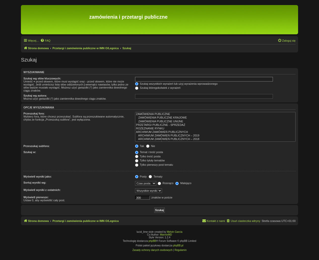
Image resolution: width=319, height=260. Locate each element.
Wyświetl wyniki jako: (37, 176)
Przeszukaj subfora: (36, 146)
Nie (150, 146)
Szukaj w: (29, 152)
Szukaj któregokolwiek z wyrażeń (157, 87)
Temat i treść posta (149, 152)
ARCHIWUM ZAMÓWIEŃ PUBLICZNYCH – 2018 (215, 139)
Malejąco (183, 183)
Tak (139, 146)
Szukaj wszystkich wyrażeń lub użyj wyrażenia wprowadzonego (176, 83)
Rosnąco (165, 183)
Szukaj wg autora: (35, 95)
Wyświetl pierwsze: (36, 197)
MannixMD (166, 234)
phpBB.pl (178, 245)
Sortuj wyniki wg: (34, 182)
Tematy (155, 176)
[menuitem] (45, 41)
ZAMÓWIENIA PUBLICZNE (215, 114)
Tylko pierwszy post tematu (154, 164)
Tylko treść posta (148, 156)
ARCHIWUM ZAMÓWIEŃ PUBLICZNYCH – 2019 (215, 135)
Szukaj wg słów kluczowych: (42, 78)
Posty (141, 176)
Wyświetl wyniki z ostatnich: (42, 189)
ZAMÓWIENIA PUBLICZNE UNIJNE (215, 121)
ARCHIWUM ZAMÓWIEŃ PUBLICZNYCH (215, 132)
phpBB (152, 241)
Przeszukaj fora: (34, 113)
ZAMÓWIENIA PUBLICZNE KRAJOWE (215, 118)
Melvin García (174, 231)
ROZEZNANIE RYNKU (215, 128)
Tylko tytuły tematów (150, 160)
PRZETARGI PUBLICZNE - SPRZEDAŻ (215, 125)
